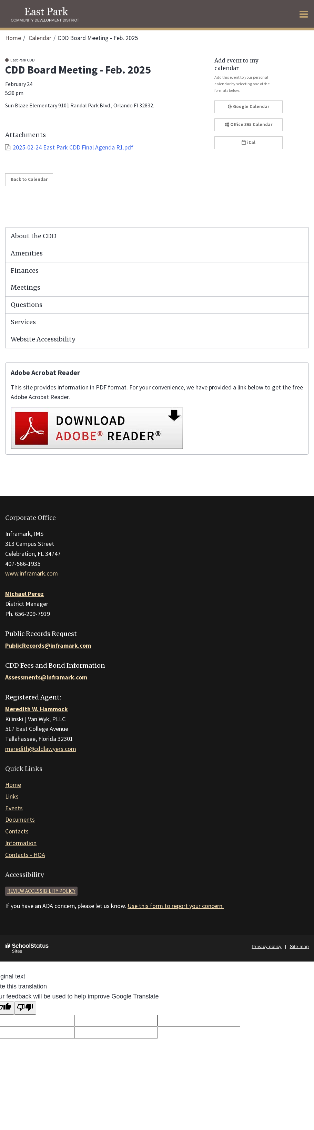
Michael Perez (24, 594)
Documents (20, 819)
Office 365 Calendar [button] (248, 124)
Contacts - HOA (25, 855)
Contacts (17, 831)
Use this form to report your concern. (176, 906)
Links (12, 796)
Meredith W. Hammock (36, 709)
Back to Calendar (29, 179)
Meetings (25, 287)
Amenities (27, 253)
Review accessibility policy (41, 891)
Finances (25, 270)
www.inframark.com (31, 573)
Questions (26, 305)
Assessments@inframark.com (46, 677)
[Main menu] (303, 14)
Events (14, 808)
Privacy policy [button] (266, 946)
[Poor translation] (25, 1008)
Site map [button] (299, 946)
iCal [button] (248, 142)
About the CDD (34, 236)
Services (23, 322)
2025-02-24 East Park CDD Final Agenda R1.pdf (73, 147)
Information (21, 843)
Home (13, 38)
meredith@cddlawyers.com (40, 749)
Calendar (40, 38)
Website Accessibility (43, 339)
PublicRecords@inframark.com (48, 645)
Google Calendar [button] (248, 106)
